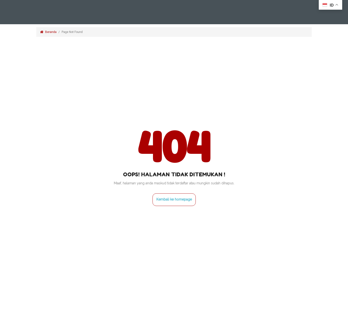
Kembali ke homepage (174, 199)
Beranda (48, 32)
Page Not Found (72, 32)
